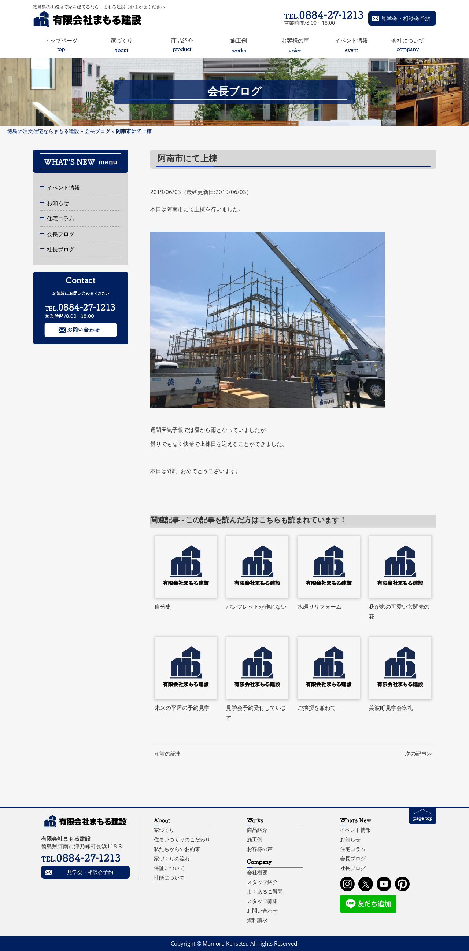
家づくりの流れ (172, 858)
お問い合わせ (262, 910)
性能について (169, 877)
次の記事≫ (418, 753)
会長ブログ (97, 131)
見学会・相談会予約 (406, 18)
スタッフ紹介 (262, 881)
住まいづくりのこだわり (182, 839)
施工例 (254, 839)
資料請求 (257, 920)
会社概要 (257, 872)
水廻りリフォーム (319, 606)
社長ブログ (60, 249)
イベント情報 (63, 187)
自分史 (163, 606)
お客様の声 (260, 848)
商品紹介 (257, 829)
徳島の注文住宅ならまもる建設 (43, 131)
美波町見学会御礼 (391, 707)
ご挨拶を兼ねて (317, 707)
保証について (169, 867)
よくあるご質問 (265, 891)
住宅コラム (60, 218)
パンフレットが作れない (256, 606)
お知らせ (58, 202)
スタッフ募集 (262, 900)
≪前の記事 (167, 753)
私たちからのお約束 (177, 848)
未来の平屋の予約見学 (182, 707)
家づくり (164, 829)
